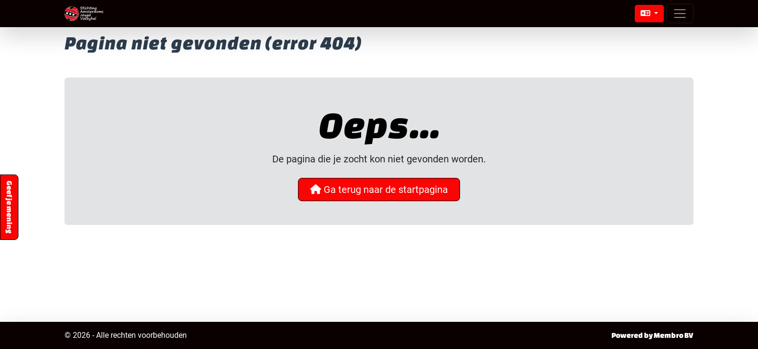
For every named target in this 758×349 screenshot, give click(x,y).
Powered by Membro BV (652, 335)
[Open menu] (679, 13)
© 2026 (126, 335)
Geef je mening (9, 207)
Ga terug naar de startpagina (379, 189)
